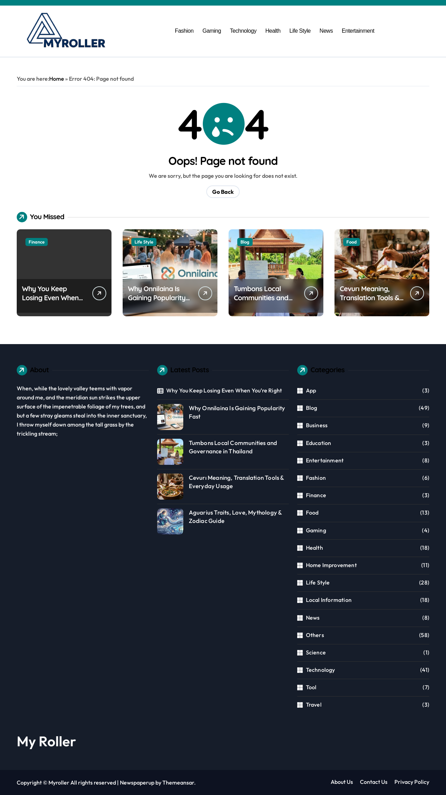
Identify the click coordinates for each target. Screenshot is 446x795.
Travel (314, 704)
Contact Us (373, 781)
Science (316, 652)
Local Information (329, 599)
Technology (243, 31)
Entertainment (358, 31)
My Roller (46, 741)
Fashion (184, 31)
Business (317, 425)
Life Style (299, 31)
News (326, 31)
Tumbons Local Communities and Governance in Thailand (261, 302)
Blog (244, 242)
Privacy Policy (411, 781)
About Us (342, 781)
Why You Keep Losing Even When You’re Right (50, 297)
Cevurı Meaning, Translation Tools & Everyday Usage (369, 297)
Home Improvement (331, 565)
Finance (37, 242)
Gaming (211, 31)
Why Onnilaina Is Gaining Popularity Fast (156, 297)
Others (315, 634)
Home (56, 78)
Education (318, 442)
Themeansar (178, 782)
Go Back (223, 191)
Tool (311, 687)
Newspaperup (137, 782)
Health (273, 31)
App (311, 390)
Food (351, 242)
